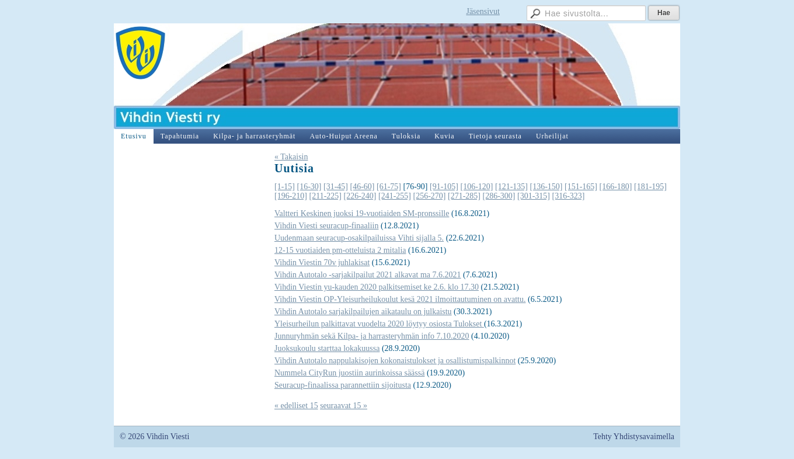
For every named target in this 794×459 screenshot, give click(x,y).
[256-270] (429, 196)
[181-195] (650, 186)
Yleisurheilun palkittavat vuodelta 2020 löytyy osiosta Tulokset (379, 323)
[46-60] (362, 186)
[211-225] (325, 196)
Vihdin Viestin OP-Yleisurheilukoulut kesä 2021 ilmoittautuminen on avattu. (399, 299)
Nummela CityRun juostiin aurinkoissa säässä (349, 372)
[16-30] (309, 186)
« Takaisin (291, 156)
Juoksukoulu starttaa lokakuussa (326, 348)
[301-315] (533, 196)
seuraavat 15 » (343, 405)
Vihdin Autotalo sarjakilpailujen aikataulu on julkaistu (363, 311)
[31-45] (335, 186)
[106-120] (477, 186)
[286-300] (498, 196)
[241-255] (394, 196)
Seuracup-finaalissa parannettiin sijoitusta (342, 385)
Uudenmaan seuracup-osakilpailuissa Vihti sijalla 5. (359, 238)
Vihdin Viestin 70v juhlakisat (322, 262)
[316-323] (568, 196)
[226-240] (359, 196)
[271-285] (464, 196)
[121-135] (511, 186)
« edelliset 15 (296, 405)
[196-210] (290, 196)
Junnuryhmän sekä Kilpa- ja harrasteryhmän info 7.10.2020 (371, 336)
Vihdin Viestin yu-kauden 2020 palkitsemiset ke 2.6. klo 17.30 (376, 287)
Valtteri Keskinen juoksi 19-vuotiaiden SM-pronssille (361, 213)
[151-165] (581, 186)
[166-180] (616, 186)
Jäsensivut (483, 11)
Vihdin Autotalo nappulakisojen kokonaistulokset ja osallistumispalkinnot (395, 360)
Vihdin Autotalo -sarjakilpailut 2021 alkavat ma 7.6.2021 (367, 274)
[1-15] (284, 186)
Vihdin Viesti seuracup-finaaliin (326, 225)
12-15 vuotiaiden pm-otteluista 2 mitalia (340, 250)
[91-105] (444, 186)
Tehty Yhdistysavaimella (633, 436)
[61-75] (389, 186)
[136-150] (546, 186)
